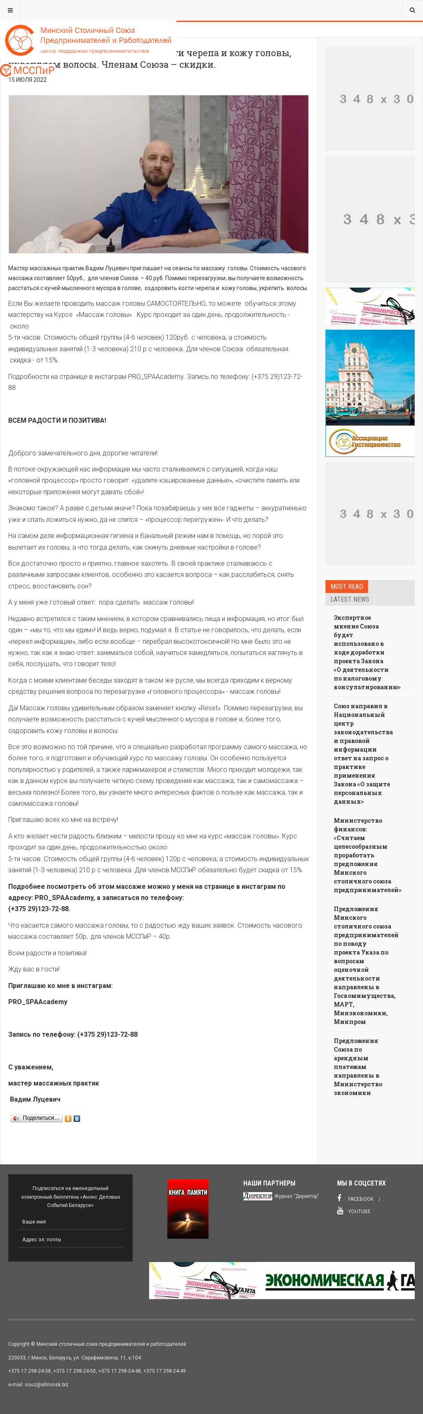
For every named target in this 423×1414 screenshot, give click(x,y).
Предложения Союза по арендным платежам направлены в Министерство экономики (358, 1067)
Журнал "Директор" (296, 1196)
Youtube (354, 1210)
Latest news (349, 599)
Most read (346, 586)
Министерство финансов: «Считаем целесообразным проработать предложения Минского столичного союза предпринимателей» (368, 855)
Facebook (355, 1198)
